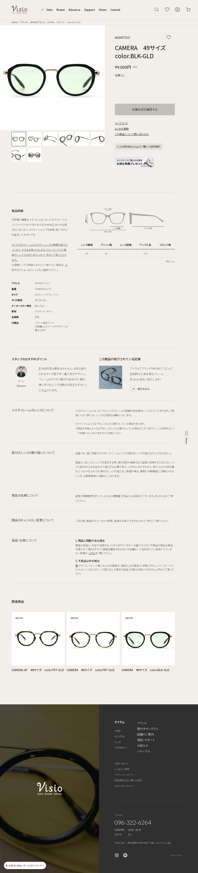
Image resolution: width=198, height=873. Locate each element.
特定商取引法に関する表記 (128, 780)
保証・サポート (146, 740)
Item (49, 9)
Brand (60, 9)
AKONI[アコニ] (37, 22)
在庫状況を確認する (144, 109)
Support (89, 9)
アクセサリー (120, 747)
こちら (92, 553)
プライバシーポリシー (125, 774)
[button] (96, 73)
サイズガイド (121, 123)
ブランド (24, 22)
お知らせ (142, 745)
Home (14, 22)
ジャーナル (143, 751)
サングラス (119, 736)
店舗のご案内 (145, 734)
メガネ (117, 730)
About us (74, 9)
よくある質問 (122, 129)
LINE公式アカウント (124, 786)
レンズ (117, 742)
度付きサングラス (147, 729)
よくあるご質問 (121, 769)
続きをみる (143, 389)
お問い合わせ (121, 763)
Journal (115, 9)
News (103, 9)
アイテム (119, 722)
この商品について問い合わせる (132, 134)
